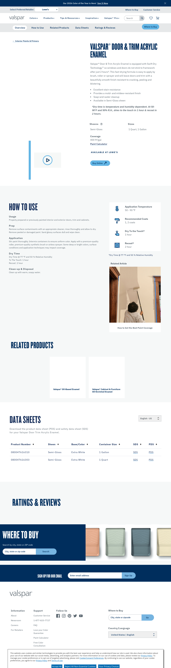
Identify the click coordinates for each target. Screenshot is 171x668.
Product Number (22, 444)
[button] (125, 110)
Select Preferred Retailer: (22, 9)
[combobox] (132, 18)
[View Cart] (158, 18)
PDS (153, 444)
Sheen (53, 444)
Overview (20, 27)
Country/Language (119, 628)
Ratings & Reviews (105, 27)
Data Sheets (82, 27)
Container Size (109, 444)
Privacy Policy (146, 655)
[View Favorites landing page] (151, 18)
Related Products (59, 27)
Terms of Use (57, 660)
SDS (137, 444)
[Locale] (150, 418)
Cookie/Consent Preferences (92, 658)
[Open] (101, 124)
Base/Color (79, 444)
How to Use (37, 27)
